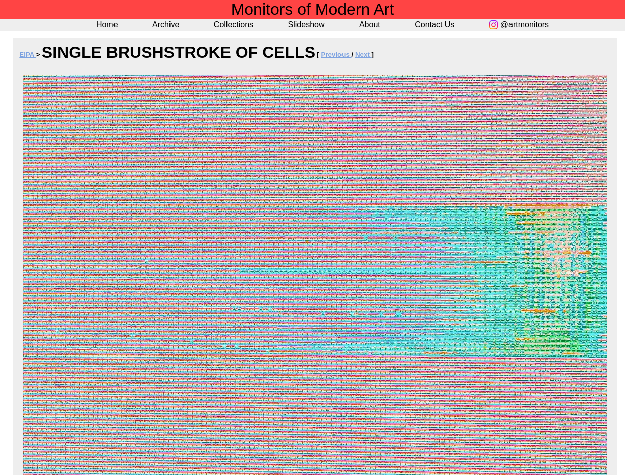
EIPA (27, 54)
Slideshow (306, 24)
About (369, 24)
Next (363, 54)
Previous (336, 54)
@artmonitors (524, 24)
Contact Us (434, 24)
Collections (233, 24)
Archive (165, 24)
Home (107, 24)
